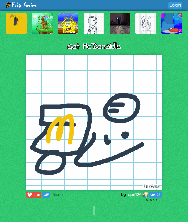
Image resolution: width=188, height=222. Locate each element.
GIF (46, 195)
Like (33, 195)
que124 (138, 194)
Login (175, 5)
